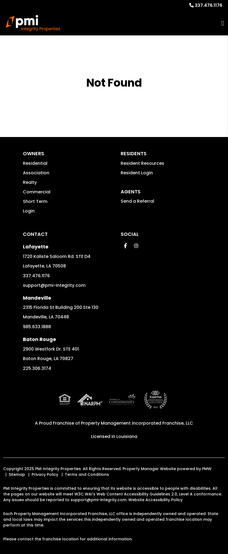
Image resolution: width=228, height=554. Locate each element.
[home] (33, 23)
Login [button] (29, 211)
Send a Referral (137, 201)
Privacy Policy (45, 474)
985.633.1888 (37, 327)
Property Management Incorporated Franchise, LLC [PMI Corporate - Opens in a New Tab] (137, 423)
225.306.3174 (37, 368)
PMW (206, 468)
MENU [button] (222, 23)
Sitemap (17, 474)
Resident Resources (142, 163)
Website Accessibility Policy (155, 500)
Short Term (35, 201)
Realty (30, 182)
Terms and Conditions (87, 474)
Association (36, 173)
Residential (35, 163)
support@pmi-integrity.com (54, 285)
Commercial (36, 192)
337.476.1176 (208, 5)
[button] (125, 246)
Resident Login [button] (137, 173)
